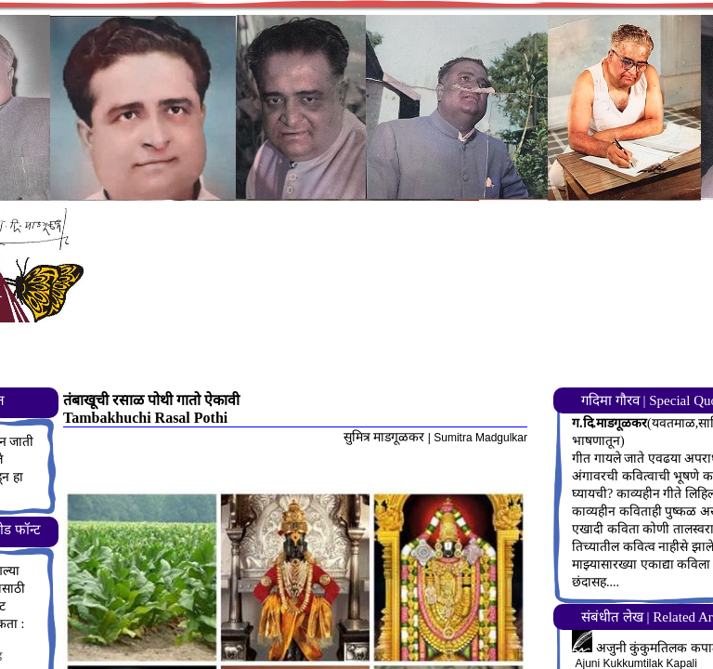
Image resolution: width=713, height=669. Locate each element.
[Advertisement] (402, 340)
